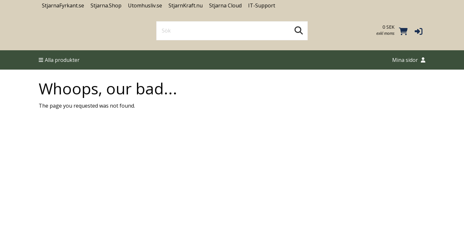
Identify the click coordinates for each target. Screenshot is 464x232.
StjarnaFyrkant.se (63, 5)
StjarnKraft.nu (186, 5)
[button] (418, 31)
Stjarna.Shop (106, 5)
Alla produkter (59, 59)
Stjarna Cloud (225, 5)
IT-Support (261, 5)
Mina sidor (408, 59)
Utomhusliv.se (145, 5)
